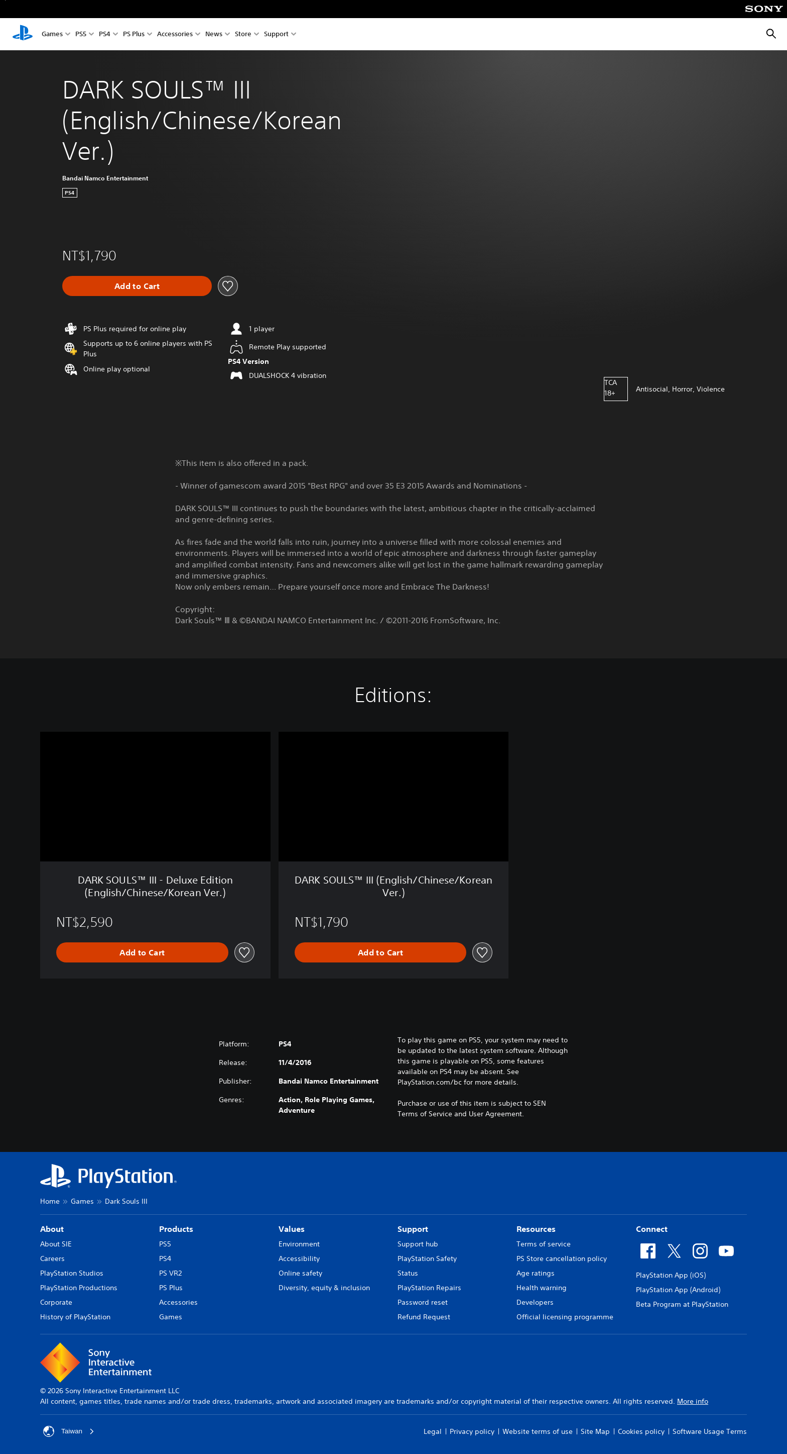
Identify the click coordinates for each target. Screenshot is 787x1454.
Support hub (418, 1243)
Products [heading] (176, 1229)
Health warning (541, 1287)
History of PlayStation (75, 1316)
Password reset (423, 1302)
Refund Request (424, 1316)
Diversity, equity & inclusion (324, 1287)
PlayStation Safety (427, 1258)
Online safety (300, 1273)
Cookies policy (641, 1431)
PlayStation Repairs (429, 1287)
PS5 (80, 34)
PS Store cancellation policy (561, 1258)
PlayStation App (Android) (678, 1289)
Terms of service (543, 1243)
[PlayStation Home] (22, 34)
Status (408, 1273)
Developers (535, 1302)
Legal (433, 1431)
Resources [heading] (536, 1229)
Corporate (56, 1302)
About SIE (56, 1243)
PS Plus (134, 34)
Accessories (175, 34)
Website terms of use (537, 1431)
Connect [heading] (652, 1229)
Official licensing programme (564, 1316)
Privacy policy (472, 1431)
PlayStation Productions (78, 1287)
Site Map (595, 1431)
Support (276, 34)
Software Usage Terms (710, 1431)
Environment (299, 1243)
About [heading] (52, 1229)
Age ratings (535, 1273)
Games (52, 34)
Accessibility (299, 1258)
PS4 (104, 34)
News (213, 34)
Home (50, 1201)
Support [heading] (413, 1229)
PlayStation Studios (71, 1273)
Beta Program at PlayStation (682, 1304)
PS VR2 (170, 1273)
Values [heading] (292, 1229)
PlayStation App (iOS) (671, 1275)
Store (243, 34)
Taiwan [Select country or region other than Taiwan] (69, 1431)
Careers (52, 1258)
